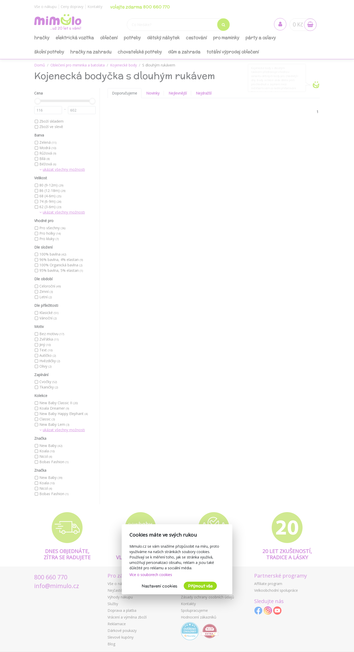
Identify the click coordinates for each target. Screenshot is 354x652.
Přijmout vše (200, 586)
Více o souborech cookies (150, 574)
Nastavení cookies (159, 586)
